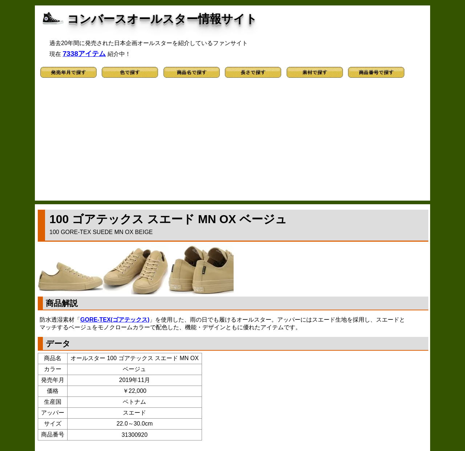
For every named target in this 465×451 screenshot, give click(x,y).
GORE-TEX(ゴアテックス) (114, 320)
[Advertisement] (232, 142)
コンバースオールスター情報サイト (162, 18)
